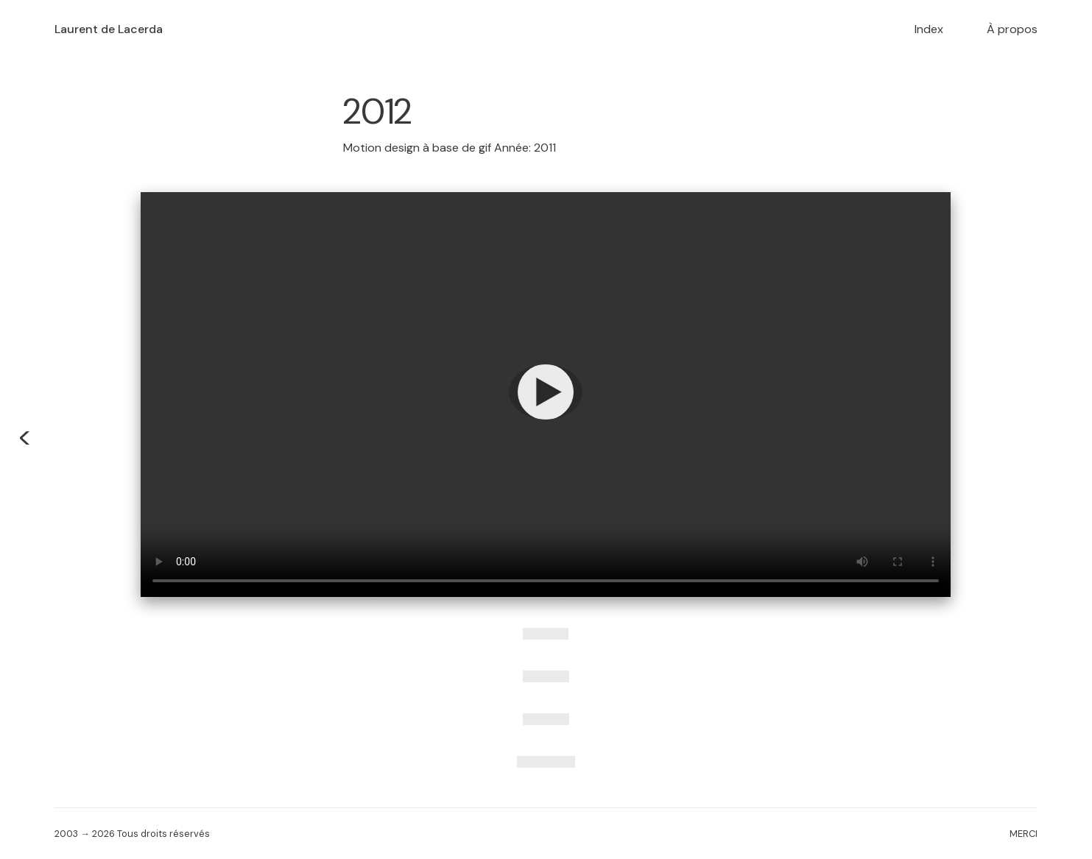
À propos (1012, 29)
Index (929, 29)
